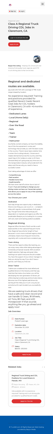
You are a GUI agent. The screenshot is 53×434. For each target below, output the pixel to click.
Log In (21, 11)
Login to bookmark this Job (19, 38)
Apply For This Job (26, 401)
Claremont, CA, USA (22, 334)
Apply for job (14, 44)
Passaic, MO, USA (34, 384)
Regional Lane (13, 21)
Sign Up (12, 11)
